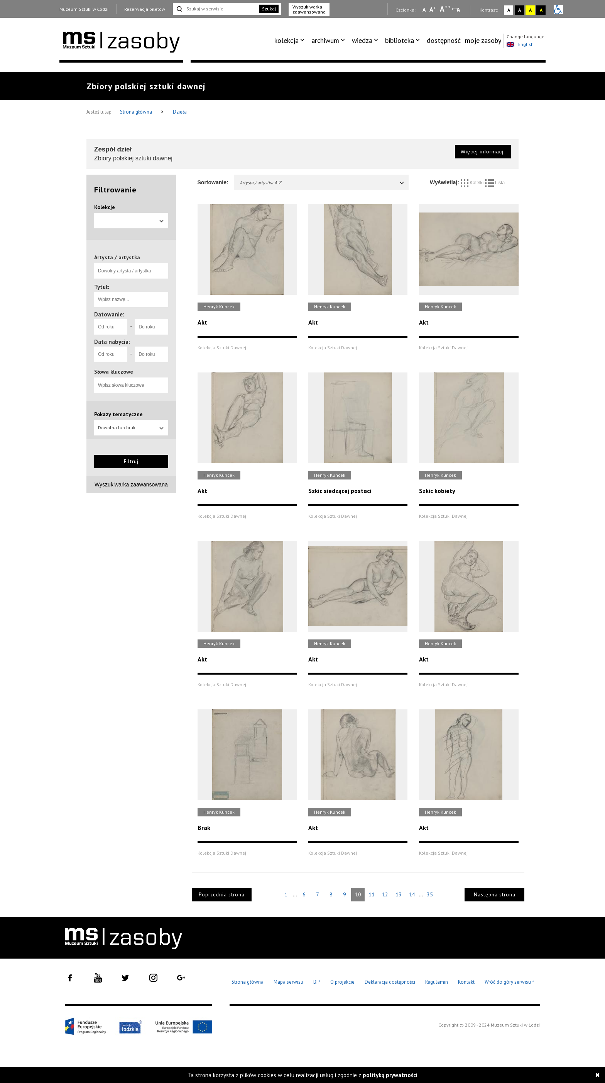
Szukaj (269, 9)
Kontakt (466, 982)
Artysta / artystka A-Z (322, 182)
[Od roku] (110, 327)
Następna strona (494, 894)
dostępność (444, 40)
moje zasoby (483, 40)
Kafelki (473, 182)
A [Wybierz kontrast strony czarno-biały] (519, 10)
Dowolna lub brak (131, 427)
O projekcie (342, 982)
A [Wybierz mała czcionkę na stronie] (424, 9)
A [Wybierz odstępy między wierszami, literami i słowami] (459, 9)
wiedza (362, 40)
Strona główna (136, 112)
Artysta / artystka (117, 257)
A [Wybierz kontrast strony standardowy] (508, 10)
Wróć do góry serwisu (510, 982)
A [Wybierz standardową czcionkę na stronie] (432, 9)
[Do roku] (151, 327)
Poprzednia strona (222, 894)
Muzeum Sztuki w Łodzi (83, 9)
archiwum (325, 40)
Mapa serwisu (288, 982)
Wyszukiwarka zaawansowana (309, 9)
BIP (316, 982)
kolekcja (286, 40)
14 (412, 894)
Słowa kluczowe (113, 371)
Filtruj (131, 461)
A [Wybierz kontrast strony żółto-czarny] (530, 10)
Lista (495, 182)
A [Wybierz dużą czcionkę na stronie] (445, 9)
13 (398, 894)
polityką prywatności (390, 1075)
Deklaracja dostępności (390, 982)
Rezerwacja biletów (144, 9)
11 (371, 894)
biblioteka (399, 40)
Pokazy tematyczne (118, 414)
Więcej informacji (483, 152)
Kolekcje (104, 207)
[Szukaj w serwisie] (215, 9)
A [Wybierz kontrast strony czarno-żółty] (541, 10)
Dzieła (180, 112)
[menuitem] (290, 40)
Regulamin (436, 982)
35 (430, 894)
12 (385, 894)
